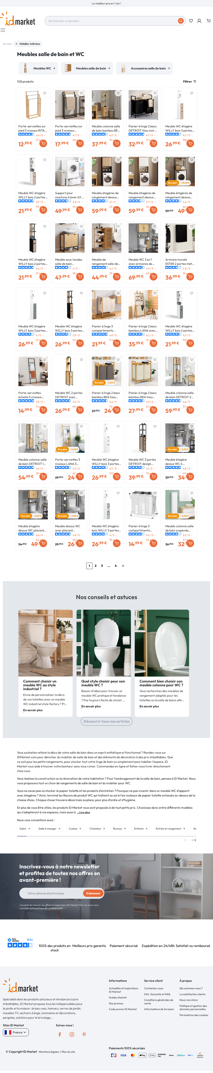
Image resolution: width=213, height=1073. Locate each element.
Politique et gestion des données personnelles (193, 1009)
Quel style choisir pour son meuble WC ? (103, 685)
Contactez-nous (153, 990)
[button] (199, 21)
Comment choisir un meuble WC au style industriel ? (39, 687)
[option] (106, 3)
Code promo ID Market (123, 1011)
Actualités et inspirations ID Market (123, 991)
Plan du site (68, 1053)
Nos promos (116, 1005)
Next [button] (193, 842)
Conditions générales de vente (158, 1003)
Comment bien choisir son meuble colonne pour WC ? (161, 685)
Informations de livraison (159, 1011)
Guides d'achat (117, 999)
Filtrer (189, 83)
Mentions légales (49, 1053)
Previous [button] (186, 842)
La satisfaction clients (192, 996)
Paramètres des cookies (194, 1017)
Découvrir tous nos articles (106, 723)
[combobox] (115, 21)
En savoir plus (32, 712)
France (16, 1034)
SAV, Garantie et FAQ (157, 996)
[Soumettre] (181, 20)
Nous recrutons (189, 1002)
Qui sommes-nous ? (191, 990)
